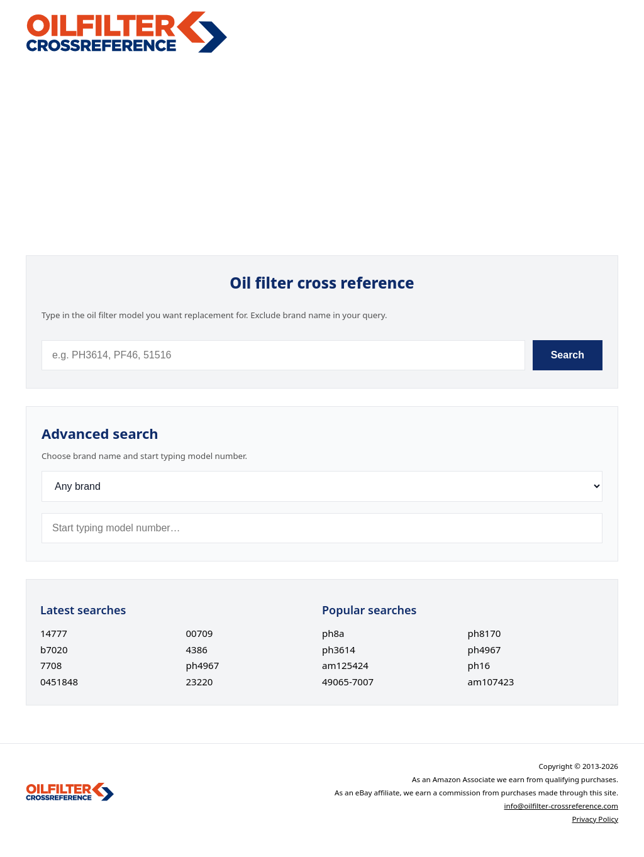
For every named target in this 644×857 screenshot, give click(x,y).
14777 (53, 633)
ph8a (333, 633)
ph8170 (484, 633)
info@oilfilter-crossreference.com (561, 805)
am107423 (491, 681)
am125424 (345, 665)
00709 (199, 633)
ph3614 (338, 649)
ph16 (479, 665)
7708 (51, 665)
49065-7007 (348, 681)
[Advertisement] (322, 155)
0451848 (59, 681)
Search (567, 355)
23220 (199, 681)
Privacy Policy (595, 819)
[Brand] (322, 486)
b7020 (54, 649)
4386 (196, 649)
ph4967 (202, 665)
